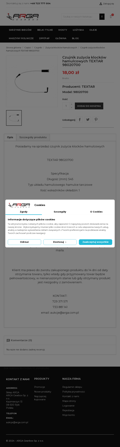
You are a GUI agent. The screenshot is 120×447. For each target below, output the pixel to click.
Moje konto (68, 415)
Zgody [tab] (23, 211)
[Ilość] (66, 106)
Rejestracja (68, 410)
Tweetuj (88, 119)
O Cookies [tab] (96, 211)
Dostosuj (60, 242)
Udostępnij (80, 119)
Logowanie (68, 405)
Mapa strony (69, 401)
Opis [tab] (10, 137)
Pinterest (96, 119)
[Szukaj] (83, 17)
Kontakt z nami (70, 396)
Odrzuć (24, 242)
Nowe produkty (42, 391)
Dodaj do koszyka (89, 106)
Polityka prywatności (73, 391)
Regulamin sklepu (72, 387)
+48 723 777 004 (40, 3)
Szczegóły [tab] (60, 211)
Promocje (39, 387)
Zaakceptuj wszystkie (95, 242)
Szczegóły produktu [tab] (33, 137)
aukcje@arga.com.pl (17, 422)
